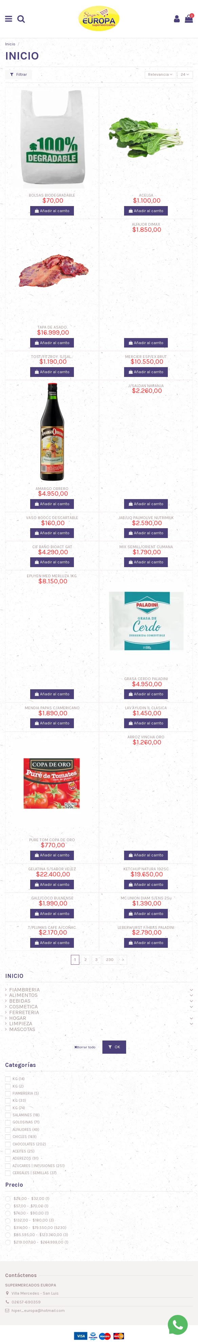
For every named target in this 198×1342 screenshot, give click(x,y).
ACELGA (146, 195)
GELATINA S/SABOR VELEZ (52, 869)
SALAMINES (26, 1115)
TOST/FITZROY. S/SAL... (52, 356)
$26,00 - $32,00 (31, 1198)
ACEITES (24, 1151)
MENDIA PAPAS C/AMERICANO (52, 708)
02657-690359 (26, 1302)
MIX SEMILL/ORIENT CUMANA (146, 546)
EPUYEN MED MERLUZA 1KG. (52, 576)
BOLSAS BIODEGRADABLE (52, 195)
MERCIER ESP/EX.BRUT (146, 356)
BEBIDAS (20, 1001)
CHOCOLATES (29, 1144)
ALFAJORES (26, 1129)
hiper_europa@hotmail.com (38, 1310)
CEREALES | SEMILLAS (35, 1173)
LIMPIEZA (20, 1024)
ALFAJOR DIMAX (146, 224)
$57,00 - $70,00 (30, 1206)
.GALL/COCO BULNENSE (52, 898)
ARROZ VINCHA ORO (145, 737)
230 (110, 959)
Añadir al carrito (52, 210)
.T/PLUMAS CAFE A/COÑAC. (52, 927)
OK (114, 1047)
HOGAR (17, 1018)
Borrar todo (84, 1047)
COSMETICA (23, 1007)
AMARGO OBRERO (52, 488)
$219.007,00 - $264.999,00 (40, 1242)
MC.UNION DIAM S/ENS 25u (146, 898)
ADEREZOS (26, 1158)
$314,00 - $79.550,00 (39, 1228)
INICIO (14, 975)
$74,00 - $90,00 (31, 1213)
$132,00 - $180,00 (33, 1220)
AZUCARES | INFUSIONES (39, 1166)
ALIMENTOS (23, 995)
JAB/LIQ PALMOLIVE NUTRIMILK (146, 517)
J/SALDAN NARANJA (146, 385)
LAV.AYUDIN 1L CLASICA (146, 708)
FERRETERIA (24, 1012)
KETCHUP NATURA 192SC (146, 869)
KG (19, 1079)
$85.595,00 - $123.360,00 (40, 1235)
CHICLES (25, 1137)
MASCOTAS (22, 1029)
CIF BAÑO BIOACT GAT (52, 546)
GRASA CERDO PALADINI (146, 678)
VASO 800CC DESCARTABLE (52, 517)
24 (185, 74)
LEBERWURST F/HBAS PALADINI (146, 927)
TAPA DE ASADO (52, 327)
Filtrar (18, 74)
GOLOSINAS (26, 1122)
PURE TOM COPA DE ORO (52, 839)
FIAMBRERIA (24, 990)
